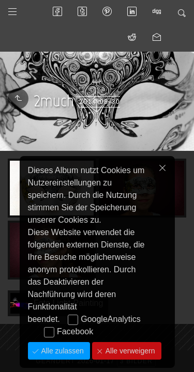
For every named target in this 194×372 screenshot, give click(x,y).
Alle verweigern (129, 351)
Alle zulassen (61, 351)
